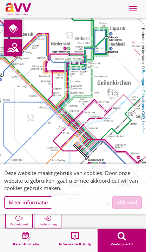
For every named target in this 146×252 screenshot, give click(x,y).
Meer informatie (28, 202)
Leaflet (143, 127)
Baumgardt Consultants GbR (143, 94)
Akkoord (127, 202)
